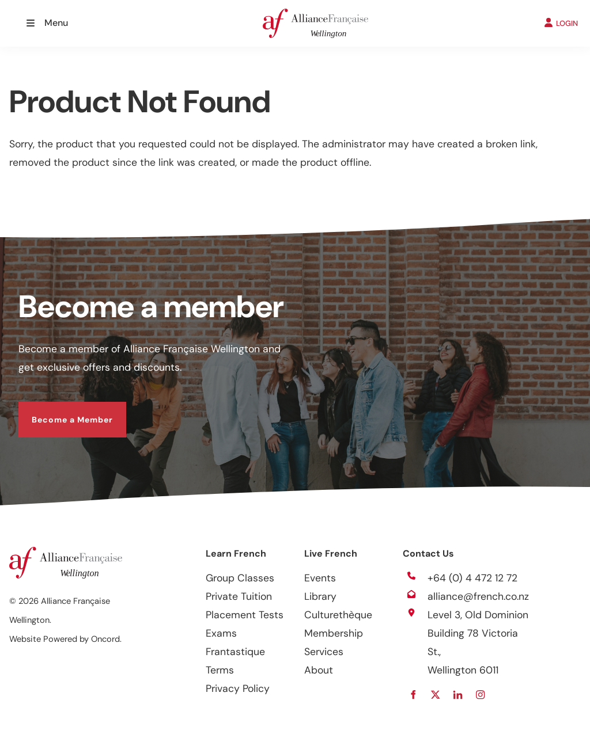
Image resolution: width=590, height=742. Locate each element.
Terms (220, 670)
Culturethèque (338, 614)
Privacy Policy (238, 688)
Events (320, 578)
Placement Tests (244, 614)
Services (323, 651)
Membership (333, 633)
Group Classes (240, 578)
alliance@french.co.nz (478, 596)
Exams (221, 633)
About (318, 670)
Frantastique (235, 651)
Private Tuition (239, 596)
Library (320, 596)
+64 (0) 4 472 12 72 (472, 578)
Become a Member (59, 411)
